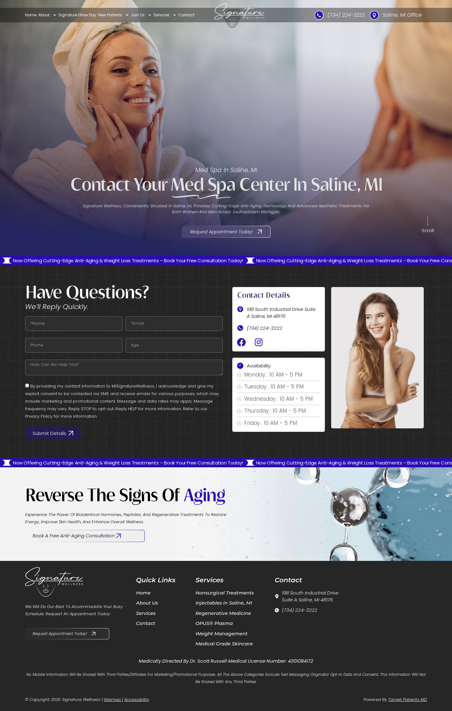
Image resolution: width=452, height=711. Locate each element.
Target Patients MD (407, 700)
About (47, 15)
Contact (186, 15)
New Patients (113, 15)
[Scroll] (428, 221)
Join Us (141, 15)
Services (164, 15)
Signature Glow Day (77, 15)
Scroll (428, 230)
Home (30, 15)
